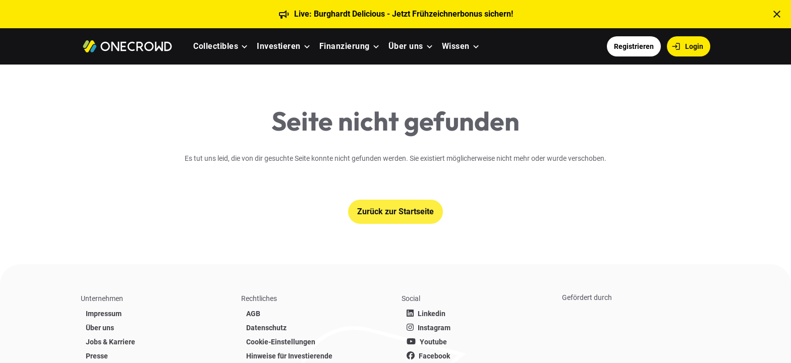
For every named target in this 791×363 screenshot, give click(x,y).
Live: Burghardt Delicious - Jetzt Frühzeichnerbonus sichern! (403, 14)
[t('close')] (777, 14)
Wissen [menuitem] (456, 46)
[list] (155, 321)
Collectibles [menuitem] (215, 46)
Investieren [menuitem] (279, 46)
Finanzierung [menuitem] (344, 46)
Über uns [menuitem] (405, 46)
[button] (244, 46)
